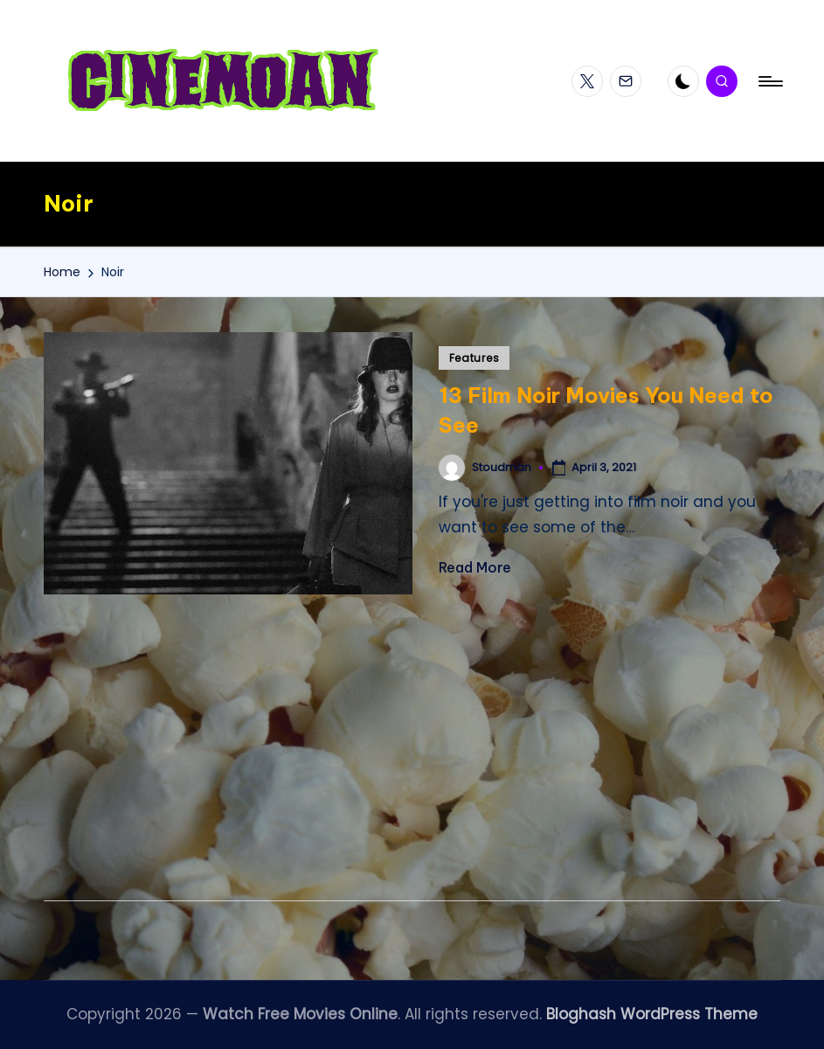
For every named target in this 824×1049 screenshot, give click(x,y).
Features (474, 358)
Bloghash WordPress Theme (652, 1014)
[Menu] (769, 81)
